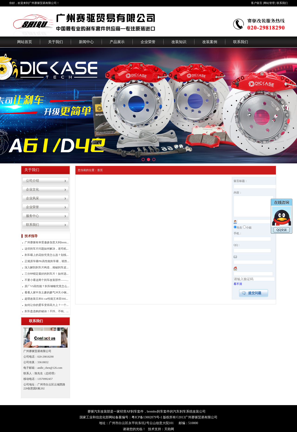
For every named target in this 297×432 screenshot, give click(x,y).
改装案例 (209, 42)
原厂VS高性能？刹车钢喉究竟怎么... (47, 286)
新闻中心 (86, 42)
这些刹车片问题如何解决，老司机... (46, 248)
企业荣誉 (148, 42)
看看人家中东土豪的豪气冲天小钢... (46, 292)
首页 (100, 170)
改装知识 (178, 42)
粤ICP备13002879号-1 (147, 417)
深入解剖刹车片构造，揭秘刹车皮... (46, 267)
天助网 (169, 429)
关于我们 (55, 42)
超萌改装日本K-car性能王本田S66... (46, 298)
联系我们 (282, 3)
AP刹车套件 (135, 411)
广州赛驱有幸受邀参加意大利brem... (47, 242)
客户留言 (256, 3)
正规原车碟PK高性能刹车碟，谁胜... (47, 261)
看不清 (238, 288)
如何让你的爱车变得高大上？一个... (46, 305)
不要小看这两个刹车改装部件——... (46, 280)
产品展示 (117, 42)
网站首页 (24, 42)
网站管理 (269, 3)
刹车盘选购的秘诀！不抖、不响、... (46, 311)
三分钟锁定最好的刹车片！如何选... (46, 273)
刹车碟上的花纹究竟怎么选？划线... (46, 255)
